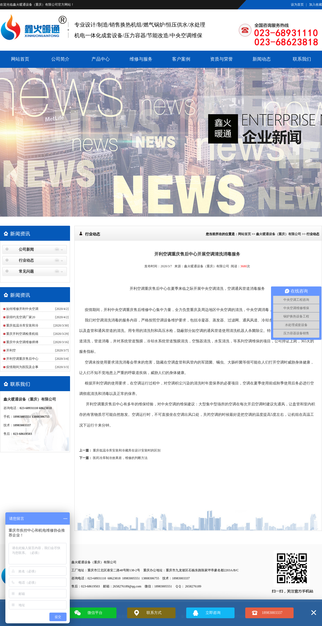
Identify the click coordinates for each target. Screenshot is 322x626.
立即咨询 (213, 613)
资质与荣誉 (221, 59)
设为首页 (297, 4)
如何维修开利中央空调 (22, 309)
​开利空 (11, 350)
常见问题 (26, 271)
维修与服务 (141, 59)
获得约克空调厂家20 (20, 317)
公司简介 (60, 59)
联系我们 (302, 59)
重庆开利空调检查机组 (22, 334)
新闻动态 (262, 59)
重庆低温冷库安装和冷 (22, 325)
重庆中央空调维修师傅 (22, 342)
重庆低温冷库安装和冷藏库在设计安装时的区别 (126, 450)
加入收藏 (315, 4)
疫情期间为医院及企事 (22, 367)
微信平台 (95, 613)
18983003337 (272, 613)
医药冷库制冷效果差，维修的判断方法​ (120, 458)
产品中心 (101, 59)
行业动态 (26, 260)
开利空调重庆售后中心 (22, 359)
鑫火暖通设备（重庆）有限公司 (35, 4)
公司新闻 (26, 249)
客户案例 (181, 59)
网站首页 (20, 59)
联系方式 (154, 613)
